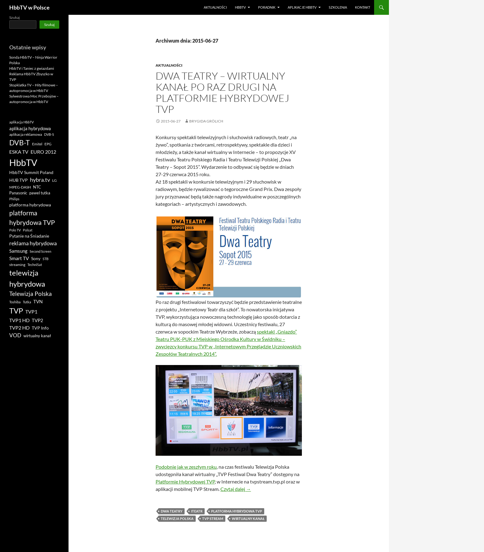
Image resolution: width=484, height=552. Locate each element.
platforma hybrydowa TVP (236, 511)
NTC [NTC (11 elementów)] (37, 187)
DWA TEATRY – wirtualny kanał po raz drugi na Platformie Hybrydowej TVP (222, 92)
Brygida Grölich (206, 121)
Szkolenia (338, 7)
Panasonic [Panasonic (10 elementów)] (18, 193)
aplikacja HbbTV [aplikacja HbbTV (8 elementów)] (21, 122)
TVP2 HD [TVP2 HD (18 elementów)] (19, 327)
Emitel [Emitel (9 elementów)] (37, 144)
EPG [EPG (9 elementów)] (48, 144)
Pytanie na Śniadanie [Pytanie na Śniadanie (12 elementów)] (29, 236)
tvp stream (212, 519)
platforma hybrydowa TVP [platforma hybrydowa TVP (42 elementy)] (32, 217)
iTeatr (196, 511)
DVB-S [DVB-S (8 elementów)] (49, 134)
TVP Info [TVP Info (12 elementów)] (40, 328)
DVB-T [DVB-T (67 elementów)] (19, 142)
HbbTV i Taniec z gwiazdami (31, 68)
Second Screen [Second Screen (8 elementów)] (40, 251)
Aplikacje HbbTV (302, 7)
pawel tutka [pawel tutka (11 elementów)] (39, 192)
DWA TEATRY (171, 511)
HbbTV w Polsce (29, 7)
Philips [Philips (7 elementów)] (14, 199)
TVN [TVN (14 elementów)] (38, 301)
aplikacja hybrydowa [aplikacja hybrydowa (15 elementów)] (30, 128)
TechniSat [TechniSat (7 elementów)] (34, 265)
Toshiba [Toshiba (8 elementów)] (15, 302)
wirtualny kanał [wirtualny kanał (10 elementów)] (37, 336)
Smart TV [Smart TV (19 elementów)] (19, 258)
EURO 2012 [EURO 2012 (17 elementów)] (43, 152)
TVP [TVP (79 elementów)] (16, 310)
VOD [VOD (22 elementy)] (15, 335)
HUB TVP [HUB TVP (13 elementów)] (18, 180)
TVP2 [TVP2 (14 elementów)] (37, 320)
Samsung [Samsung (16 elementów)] (18, 251)
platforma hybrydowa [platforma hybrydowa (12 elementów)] (30, 204)
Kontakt (362, 7)
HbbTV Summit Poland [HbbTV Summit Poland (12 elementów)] (31, 172)
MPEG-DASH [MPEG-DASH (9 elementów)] (20, 187)
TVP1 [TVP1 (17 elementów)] (31, 311)
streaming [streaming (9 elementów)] (17, 264)
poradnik (266, 7)
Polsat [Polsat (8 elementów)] (27, 230)
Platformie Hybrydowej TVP (185, 481)
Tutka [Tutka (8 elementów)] (27, 302)
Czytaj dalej (235, 489)
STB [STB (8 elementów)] (45, 259)
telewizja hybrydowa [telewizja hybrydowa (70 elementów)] (27, 278)
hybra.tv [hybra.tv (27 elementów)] (40, 179)
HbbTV (240, 7)
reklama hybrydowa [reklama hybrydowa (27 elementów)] (33, 243)
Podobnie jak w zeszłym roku (186, 467)
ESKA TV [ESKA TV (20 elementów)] (18, 152)
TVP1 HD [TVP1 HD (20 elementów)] (19, 320)
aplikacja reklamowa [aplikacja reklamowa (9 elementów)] (25, 134)
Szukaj (14, 17)
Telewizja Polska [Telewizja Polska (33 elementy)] (30, 293)
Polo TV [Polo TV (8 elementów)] (15, 230)
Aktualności (215, 7)
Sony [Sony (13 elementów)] (35, 258)
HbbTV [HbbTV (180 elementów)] (23, 162)
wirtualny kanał (248, 519)
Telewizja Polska (177, 519)
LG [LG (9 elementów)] (54, 180)
